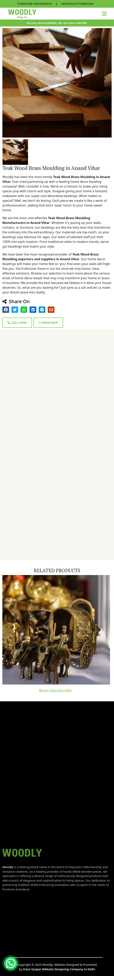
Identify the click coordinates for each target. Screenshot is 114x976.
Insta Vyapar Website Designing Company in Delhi (59, 969)
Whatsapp (48, 322)
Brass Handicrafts (57, 690)
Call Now (17, 322)
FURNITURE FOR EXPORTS (35, 3)
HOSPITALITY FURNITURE (77, 3)
